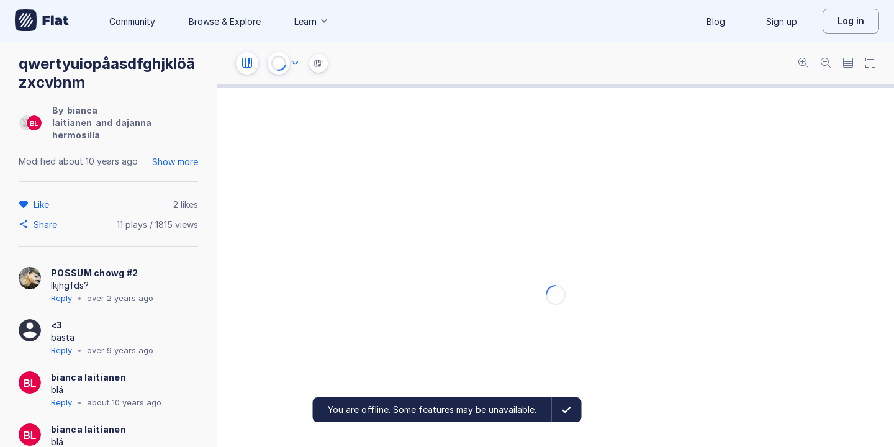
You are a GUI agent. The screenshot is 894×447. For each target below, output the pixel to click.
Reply (61, 298)
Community (132, 21)
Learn (311, 21)
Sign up (781, 21)
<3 (57, 325)
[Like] (43, 204)
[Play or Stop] (279, 63)
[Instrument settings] (247, 63)
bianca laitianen (88, 377)
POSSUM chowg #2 (94, 273)
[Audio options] (295, 63)
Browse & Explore (225, 21)
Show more (175, 161)
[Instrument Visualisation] (318, 63)
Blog (716, 21)
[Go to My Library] (42, 21)
